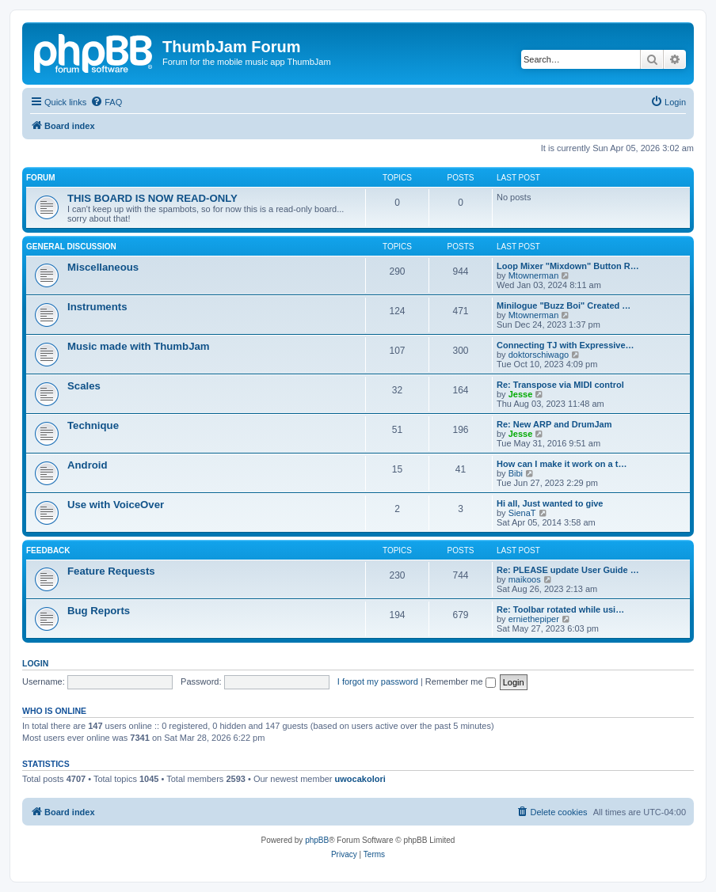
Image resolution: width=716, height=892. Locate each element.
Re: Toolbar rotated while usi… (560, 609)
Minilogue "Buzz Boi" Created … (563, 305)
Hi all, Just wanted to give (550, 503)
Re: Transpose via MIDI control (560, 384)
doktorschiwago (538, 354)
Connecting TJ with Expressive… (565, 345)
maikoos (524, 579)
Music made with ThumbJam (138, 346)
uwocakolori (360, 779)
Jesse (520, 394)
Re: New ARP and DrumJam (554, 424)
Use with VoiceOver (115, 505)
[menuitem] (106, 102)
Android (87, 465)
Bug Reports (98, 611)
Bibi (515, 473)
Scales (84, 386)
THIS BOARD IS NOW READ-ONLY (152, 198)
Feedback (48, 550)
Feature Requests (111, 571)
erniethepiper (533, 619)
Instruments (97, 307)
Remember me (460, 681)
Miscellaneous (103, 267)
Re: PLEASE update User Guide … (568, 570)
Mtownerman (533, 275)
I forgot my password (377, 681)
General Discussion (71, 246)
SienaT (522, 513)
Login (35, 663)
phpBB (317, 840)
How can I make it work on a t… (561, 464)
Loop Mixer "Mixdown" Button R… (568, 266)
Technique (93, 425)
